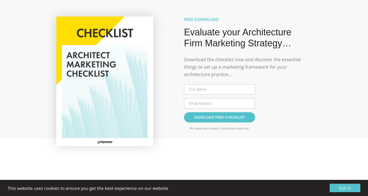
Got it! (345, 188)
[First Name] (219, 89)
